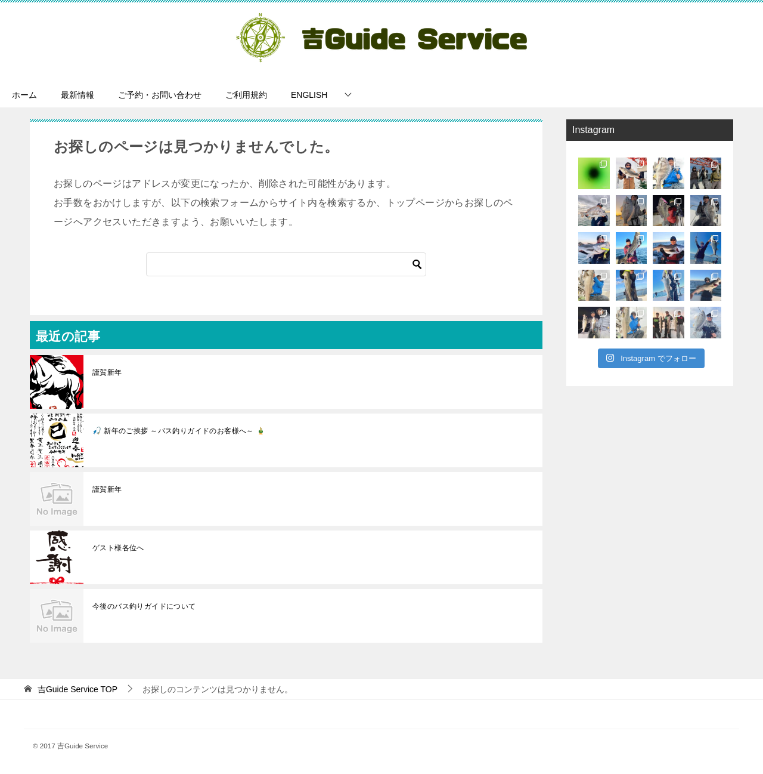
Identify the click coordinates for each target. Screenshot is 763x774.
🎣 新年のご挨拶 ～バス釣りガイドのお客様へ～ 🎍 (178, 431)
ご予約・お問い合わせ (159, 95)
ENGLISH (309, 95)
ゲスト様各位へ (118, 548)
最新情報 (77, 95)
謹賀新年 (107, 372)
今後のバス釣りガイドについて (144, 606)
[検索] (286, 264)
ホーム (24, 95)
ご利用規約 (246, 95)
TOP (77, 689)
